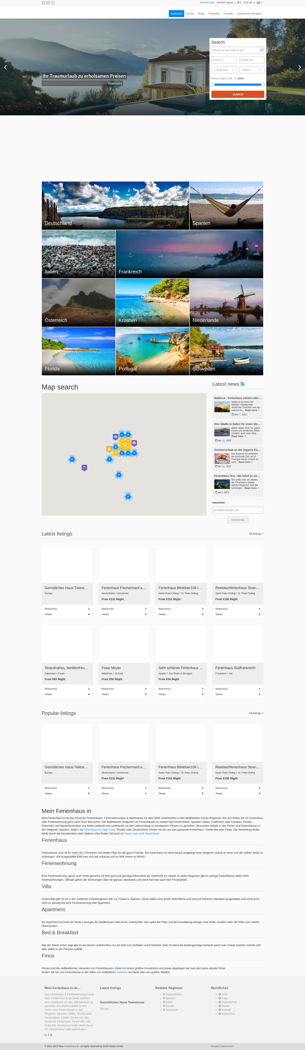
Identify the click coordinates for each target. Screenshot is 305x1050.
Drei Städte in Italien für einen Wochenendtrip (238, 424)
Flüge (201, 13)
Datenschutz (228, 1002)
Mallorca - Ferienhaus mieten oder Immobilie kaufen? (238, 398)
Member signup (225, 2)
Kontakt (228, 13)
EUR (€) (249, 2)
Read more (115, 83)
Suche (190, 13)
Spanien (169, 998)
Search (238, 94)
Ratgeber (214, 13)
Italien (168, 1002)
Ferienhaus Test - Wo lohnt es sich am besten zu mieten (238, 476)
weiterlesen (79, 1029)
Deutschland (172, 994)
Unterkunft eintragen (249, 13)
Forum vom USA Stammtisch (141, 833)
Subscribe (237, 520)
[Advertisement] (152, 146)
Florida (168, 1005)
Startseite (176, 13)
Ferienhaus (70, 1046)
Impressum (227, 1013)
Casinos (122, 972)
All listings (255, 533)
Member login (207, 2)
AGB (223, 994)
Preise (224, 1005)
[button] (134, 443)
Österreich (170, 1009)
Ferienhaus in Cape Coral (99, 829)
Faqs (223, 998)
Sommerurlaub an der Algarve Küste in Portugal (238, 450)
